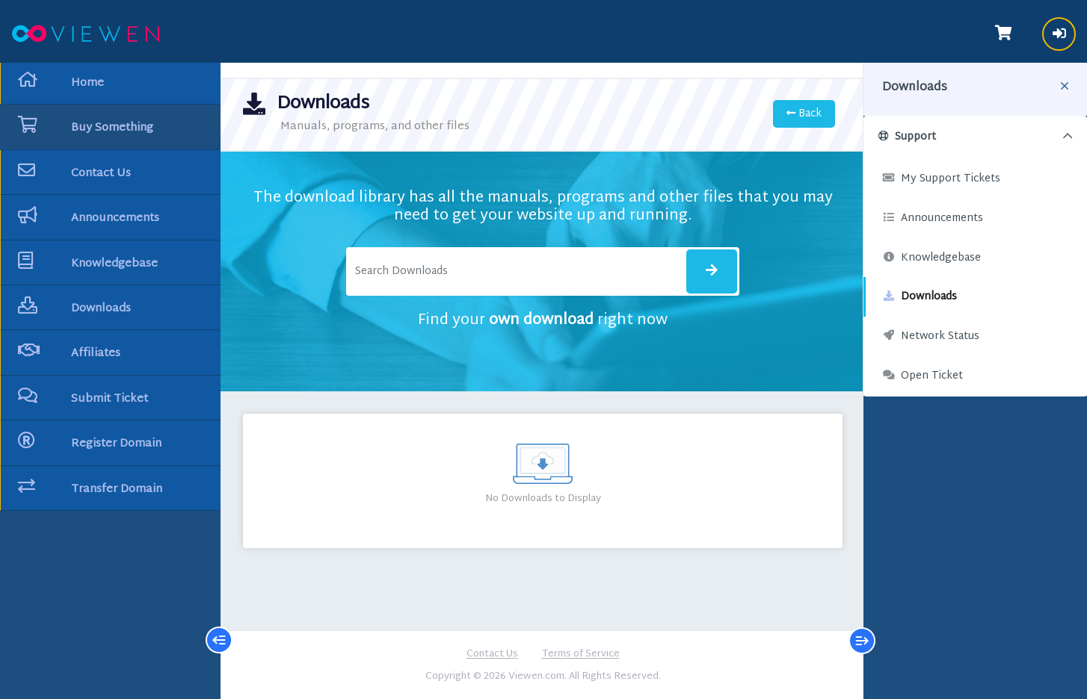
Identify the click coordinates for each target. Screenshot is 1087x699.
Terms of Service (581, 654)
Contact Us (492, 654)
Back (804, 114)
